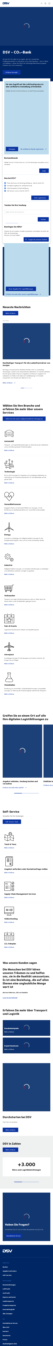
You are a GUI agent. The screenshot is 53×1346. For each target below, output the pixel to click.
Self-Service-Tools (12, 843)
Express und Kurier (9, 1329)
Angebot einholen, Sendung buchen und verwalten (20, 803)
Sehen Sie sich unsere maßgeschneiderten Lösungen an (24, 419)
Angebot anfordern (10, 1303)
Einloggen (12, 149)
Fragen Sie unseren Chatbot (36, 239)
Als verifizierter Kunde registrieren (33, 149)
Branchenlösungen (9, 1317)
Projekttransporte (9, 1338)
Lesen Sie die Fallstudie (10, 1030)
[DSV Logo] (6, 3)
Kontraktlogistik (9, 1342)
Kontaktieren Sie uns (14, 1268)
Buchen (5, 1299)
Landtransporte (8, 1334)
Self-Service (7, 1308)
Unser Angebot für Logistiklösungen (21, 289)
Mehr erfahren (10, 313)
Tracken (43, 219)
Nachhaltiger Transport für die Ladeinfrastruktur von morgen (26, 364)
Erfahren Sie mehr (12, 72)
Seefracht (6, 1325)
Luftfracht (6, 1321)
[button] (18, 814)
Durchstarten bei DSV (17, 1149)
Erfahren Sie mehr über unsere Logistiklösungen (23, 294)
